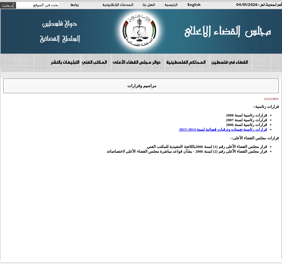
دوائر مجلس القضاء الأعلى (138, 62)
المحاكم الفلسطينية (187, 62)
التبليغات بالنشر (65, 62)
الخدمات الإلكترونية (117, 4)
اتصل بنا (149, 4)
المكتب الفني (95, 62)
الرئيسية (171, 4)
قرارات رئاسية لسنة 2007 (246, 120)
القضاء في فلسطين (230, 62)
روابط (74, 4)
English (194, 4)
